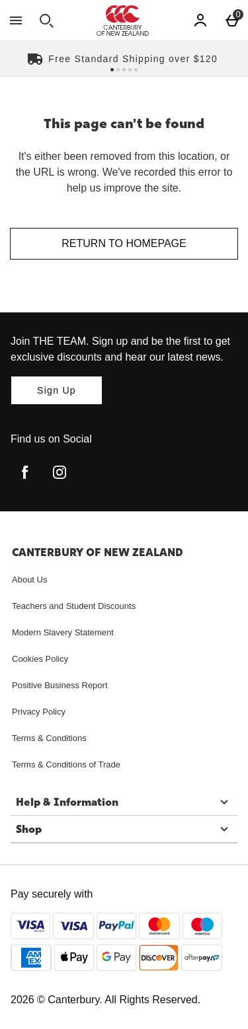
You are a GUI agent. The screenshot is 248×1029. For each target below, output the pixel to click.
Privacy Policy (38, 712)
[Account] (200, 20)
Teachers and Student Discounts (74, 606)
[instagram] (59, 472)
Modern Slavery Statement (63, 632)
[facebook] (25, 472)
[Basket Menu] (232, 20)
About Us (29, 580)
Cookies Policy (40, 659)
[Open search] (46, 20)
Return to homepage (124, 243)
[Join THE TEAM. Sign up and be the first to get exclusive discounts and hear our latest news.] (56, 390)
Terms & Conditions (49, 738)
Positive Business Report (60, 685)
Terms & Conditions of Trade (66, 764)
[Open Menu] (16, 20)
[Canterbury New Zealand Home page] (123, 20)
